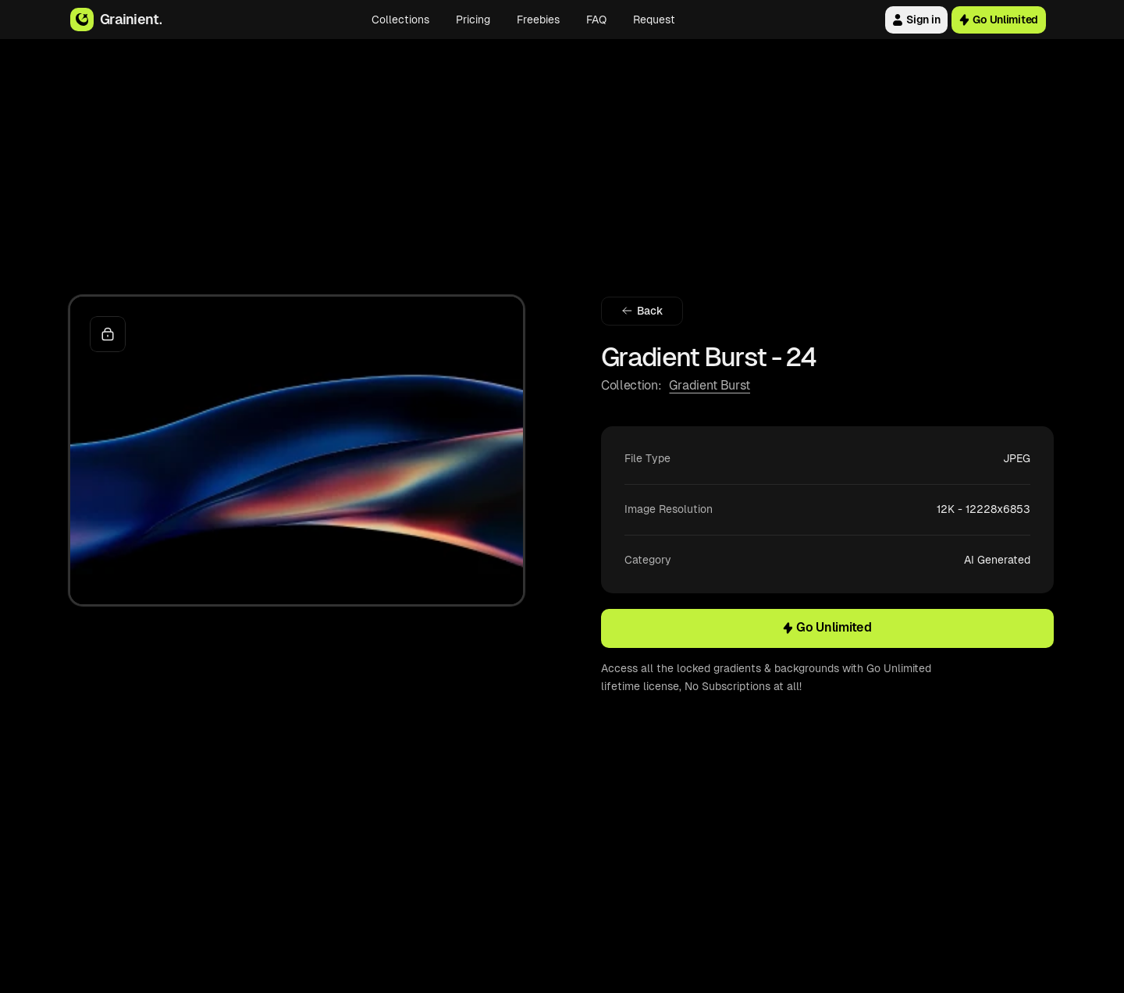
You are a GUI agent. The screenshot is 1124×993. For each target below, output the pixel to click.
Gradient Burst (709, 385)
